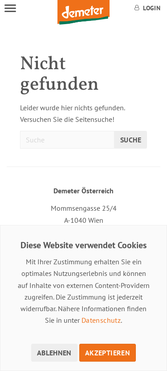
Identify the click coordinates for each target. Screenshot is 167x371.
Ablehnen (54, 352)
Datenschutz (101, 320)
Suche (130, 139)
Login (147, 8)
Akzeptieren (107, 352)
